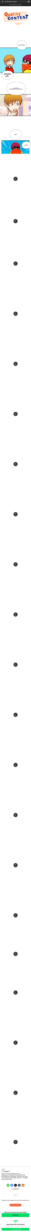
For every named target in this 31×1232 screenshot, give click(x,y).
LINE (8, 1185)
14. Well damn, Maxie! (11, 1)
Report (15, 1194)
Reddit (23, 1185)
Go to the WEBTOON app (15, 1229)
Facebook (11, 1185)
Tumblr (19, 1185)
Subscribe (16, 1189)
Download (15, 1215)
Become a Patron (15, 1205)
